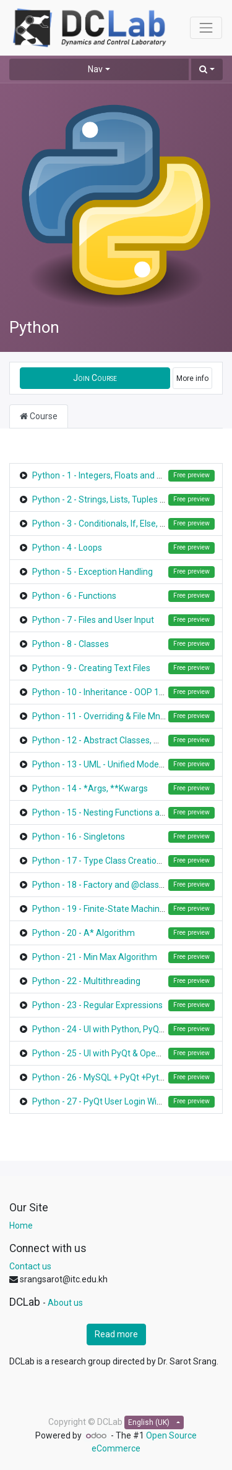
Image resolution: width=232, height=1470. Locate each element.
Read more (116, 1334)
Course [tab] (39, 416)
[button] (207, 69)
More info (192, 378)
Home (21, 1225)
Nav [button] (95, 69)
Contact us (30, 1266)
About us (65, 1303)
